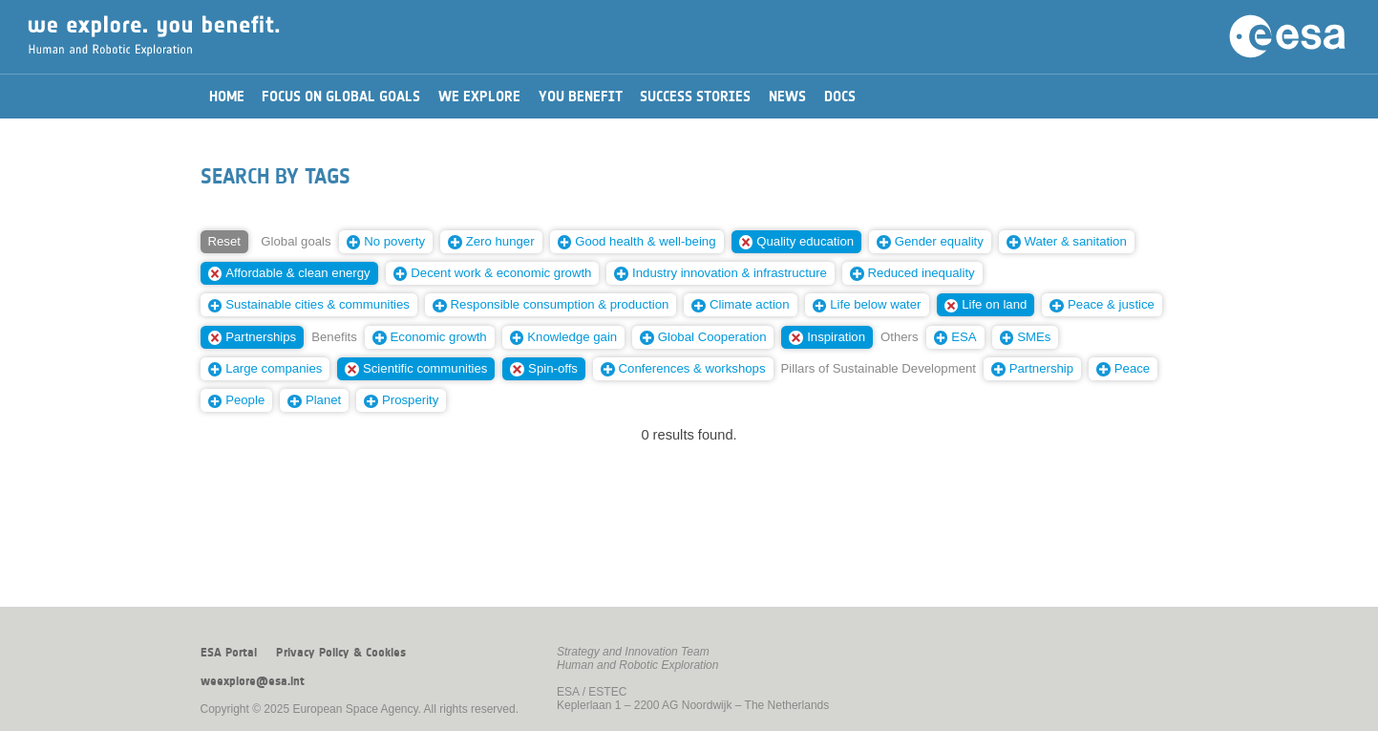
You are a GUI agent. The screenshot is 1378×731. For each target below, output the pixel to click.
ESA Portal (229, 652)
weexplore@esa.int (253, 681)
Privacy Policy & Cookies (341, 652)
